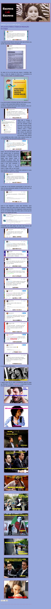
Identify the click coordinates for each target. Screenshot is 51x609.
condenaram (17, 384)
